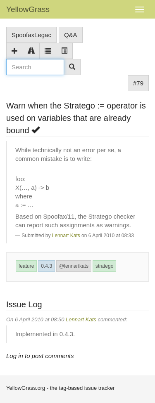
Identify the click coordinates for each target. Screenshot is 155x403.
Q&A (70, 34)
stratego (104, 266)
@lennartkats (73, 266)
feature (26, 266)
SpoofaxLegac (31, 34)
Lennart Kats (66, 235)
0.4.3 (46, 266)
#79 (138, 83)
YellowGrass (28, 9)
